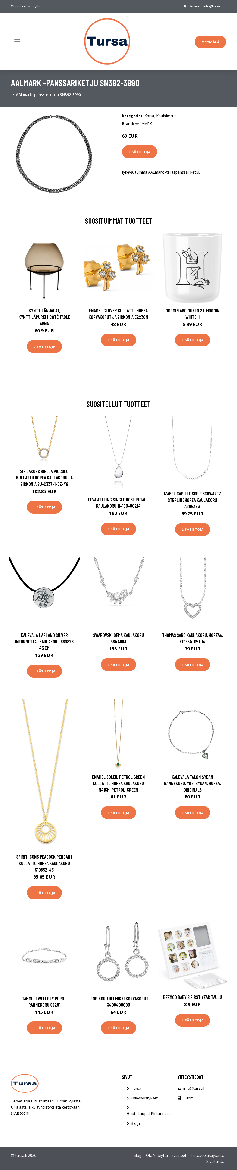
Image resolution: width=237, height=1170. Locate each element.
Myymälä (210, 41)
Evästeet (179, 1155)
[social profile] (45, 6)
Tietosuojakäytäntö (207, 1155)
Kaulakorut (166, 115)
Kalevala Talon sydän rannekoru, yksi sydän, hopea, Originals (192, 783)
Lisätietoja (139, 151)
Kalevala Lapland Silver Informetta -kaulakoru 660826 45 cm (44, 641)
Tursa (136, 1088)
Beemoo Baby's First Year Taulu (192, 997)
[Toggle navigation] (17, 41)
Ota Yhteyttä (157, 1155)
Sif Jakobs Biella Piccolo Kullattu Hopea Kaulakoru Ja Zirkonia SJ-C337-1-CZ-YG (44, 477)
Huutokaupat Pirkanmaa (148, 1113)
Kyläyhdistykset (144, 1098)
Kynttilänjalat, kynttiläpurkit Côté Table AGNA (44, 316)
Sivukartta (215, 1161)
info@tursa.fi (212, 6)
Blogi (135, 1123)
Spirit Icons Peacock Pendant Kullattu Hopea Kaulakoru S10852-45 (44, 863)
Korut (149, 115)
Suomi (194, 6)
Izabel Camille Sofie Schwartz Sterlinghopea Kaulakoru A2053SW (192, 500)
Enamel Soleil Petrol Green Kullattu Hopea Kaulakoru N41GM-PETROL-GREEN (118, 783)
